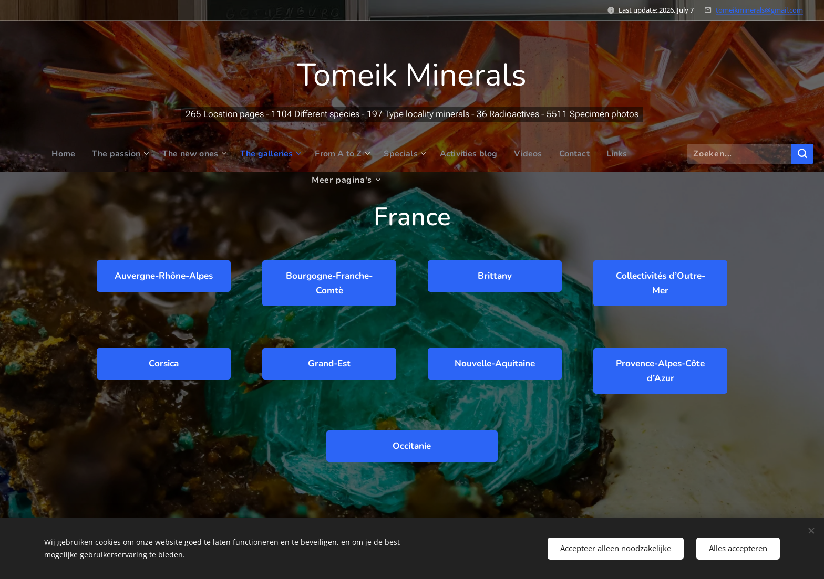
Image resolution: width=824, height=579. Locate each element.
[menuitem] (30, 154)
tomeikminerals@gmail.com (759, 10)
